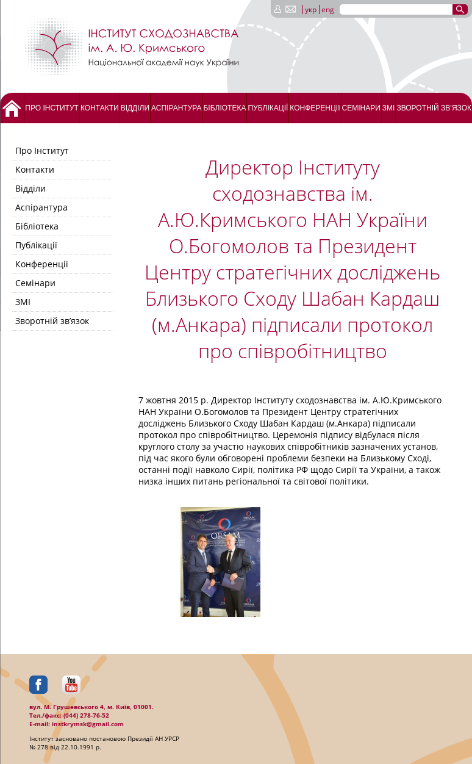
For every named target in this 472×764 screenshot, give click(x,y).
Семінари (361, 108)
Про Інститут (52, 108)
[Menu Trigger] (34, 10)
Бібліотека (224, 108)
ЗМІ (388, 108)
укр (310, 9)
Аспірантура (176, 108)
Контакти (99, 108)
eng (327, 9)
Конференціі (315, 108)
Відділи (135, 108)
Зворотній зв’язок (433, 108)
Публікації (268, 108)
